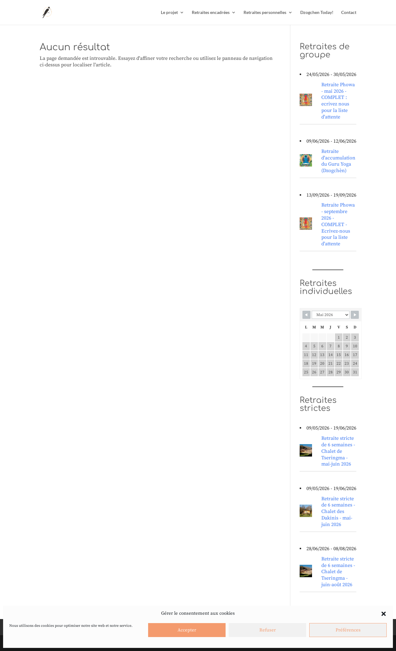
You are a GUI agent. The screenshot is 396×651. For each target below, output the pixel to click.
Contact (348, 12)
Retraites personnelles (265, 12)
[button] (384, 614)
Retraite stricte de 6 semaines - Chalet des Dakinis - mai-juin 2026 (338, 512)
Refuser (267, 630)
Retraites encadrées (211, 12)
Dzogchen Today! (316, 12)
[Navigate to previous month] (306, 315)
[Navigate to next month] (355, 315)
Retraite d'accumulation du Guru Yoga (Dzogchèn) (338, 161)
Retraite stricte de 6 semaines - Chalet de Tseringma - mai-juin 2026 (338, 451)
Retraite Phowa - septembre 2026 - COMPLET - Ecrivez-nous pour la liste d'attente (338, 224)
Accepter (187, 630)
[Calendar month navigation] (331, 315)
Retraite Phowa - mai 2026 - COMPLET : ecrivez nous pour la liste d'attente (338, 101)
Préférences (348, 630)
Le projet (169, 12)
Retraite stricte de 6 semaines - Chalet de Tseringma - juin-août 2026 (338, 572)
